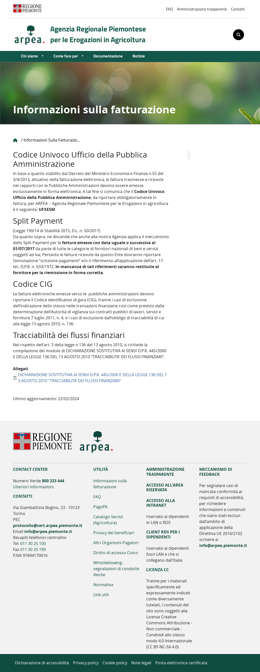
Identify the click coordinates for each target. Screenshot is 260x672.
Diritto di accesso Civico (115, 552)
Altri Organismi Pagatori (115, 542)
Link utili (101, 594)
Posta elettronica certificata (181, 663)
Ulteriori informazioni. (33, 487)
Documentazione (108, 56)
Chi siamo (30, 56)
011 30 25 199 (33, 549)
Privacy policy (85, 663)
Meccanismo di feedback (215, 472)
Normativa (103, 584)
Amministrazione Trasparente (165, 472)
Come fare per (67, 56)
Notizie (138, 56)
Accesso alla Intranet (160, 503)
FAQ (169, 9)
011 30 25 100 (33, 543)
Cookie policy (114, 663)
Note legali (141, 663)
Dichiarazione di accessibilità (42, 663)
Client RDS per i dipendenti (163, 534)
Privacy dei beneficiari (113, 532)
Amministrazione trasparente (202, 9)
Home (15, 140)
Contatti (238, 9)
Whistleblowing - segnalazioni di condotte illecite (116, 568)
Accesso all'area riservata (164, 487)
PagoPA (100, 506)
